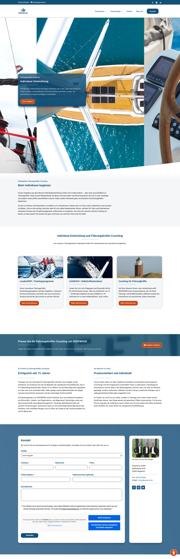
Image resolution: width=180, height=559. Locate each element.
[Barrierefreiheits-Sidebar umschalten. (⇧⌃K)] (173, 552)
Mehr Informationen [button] (29, 302)
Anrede (24, 450)
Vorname (24, 462)
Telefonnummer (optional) (83, 474)
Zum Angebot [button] (27, 101)
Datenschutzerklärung (70, 508)
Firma (91, 462)
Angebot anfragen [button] (153, 344)
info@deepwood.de (145, 480)
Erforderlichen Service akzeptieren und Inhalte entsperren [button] (104, 525)
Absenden (29, 535)
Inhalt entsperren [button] (104, 517)
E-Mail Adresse (27, 474)
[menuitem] (100, 12)
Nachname (59, 462)
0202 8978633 (24, 2)
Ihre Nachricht (26, 486)
